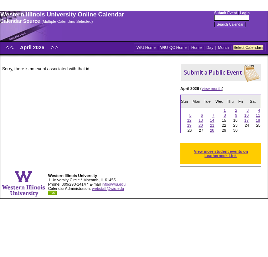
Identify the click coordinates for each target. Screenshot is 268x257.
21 (212, 125)
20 (201, 125)
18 (258, 120)
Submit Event (225, 13)
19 (189, 125)
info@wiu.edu (113, 184)
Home (196, 47)
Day (209, 47)
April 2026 (33, 47)
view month (212, 88)
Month (223, 47)
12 (189, 120)
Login (244, 13)
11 (258, 115)
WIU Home (146, 47)
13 (201, 120)
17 (246, 120)
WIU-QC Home (173, 47)
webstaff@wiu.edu (108, 188)
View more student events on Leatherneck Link (221, 153)
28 (212, 130)
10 (246, 115)
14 (212, 120)
